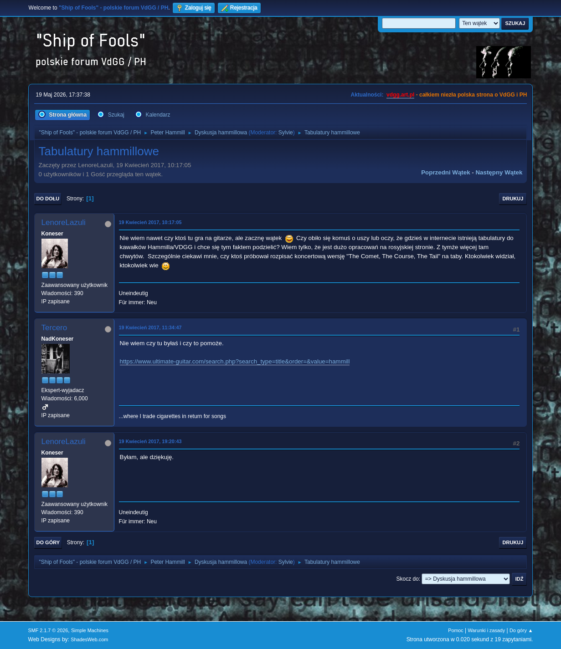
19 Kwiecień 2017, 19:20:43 (150, 441)
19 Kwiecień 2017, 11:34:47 (150, 327)
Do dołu (48, 198)
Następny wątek (498, 172)
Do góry (48, 542)
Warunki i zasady (486, 630)
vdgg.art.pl (400, 95)
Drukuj (513, 198)
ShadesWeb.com (89, 639)
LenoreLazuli (63, 222)
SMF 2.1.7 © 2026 (48, 630)
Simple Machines (89, 630)
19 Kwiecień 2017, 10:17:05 (150, 222)
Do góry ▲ (521, 630)
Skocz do (407, 579)
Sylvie (285, 132)
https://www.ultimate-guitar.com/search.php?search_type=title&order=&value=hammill (235, 361)
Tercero (54, 327)
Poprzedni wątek (445, 172)
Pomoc (455, 630)
